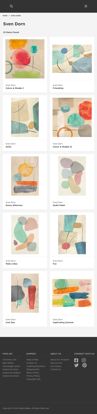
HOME (5, 16)
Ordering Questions (36, 366)
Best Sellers (8, 363)
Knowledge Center (11, 366)
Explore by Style (10, 369)
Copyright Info (34, 379)
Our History (56, 366)
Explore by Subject (11, 372)
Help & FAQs (32, 359)
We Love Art (56, 363)
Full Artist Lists (10, 359)
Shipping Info (33, 369)
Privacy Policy (33, 376)
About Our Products (60, 359)
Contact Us (32, 363)
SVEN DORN (16, 16)
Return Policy (33, 372)
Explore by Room (11, 376)
